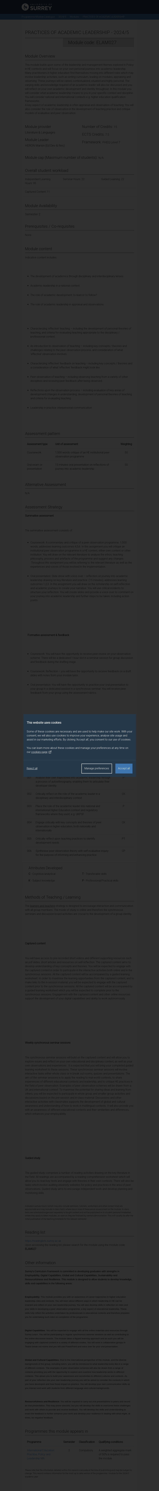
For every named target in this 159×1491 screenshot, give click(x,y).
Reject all (32, 768)
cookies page (41, 752)
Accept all (124, 768)
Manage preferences (96, 768)
